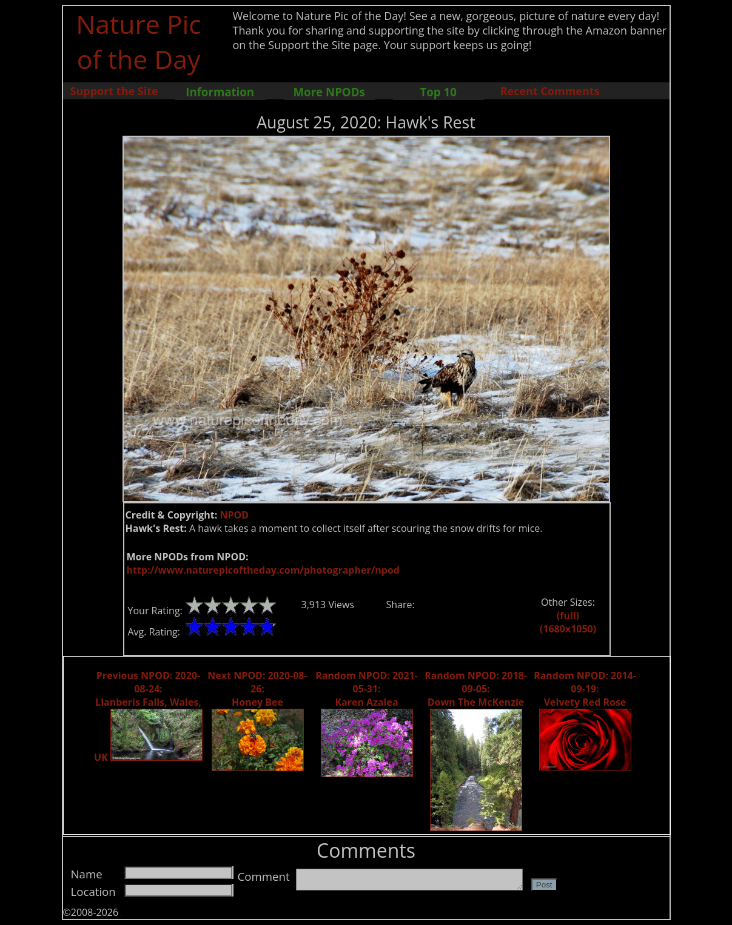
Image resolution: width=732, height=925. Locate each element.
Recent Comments (550, 91)
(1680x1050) (568, 628)
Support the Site (114, 91)
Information (220, 91)
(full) (568, 615)
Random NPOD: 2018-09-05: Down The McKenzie (476, 689)
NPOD (234, 515)
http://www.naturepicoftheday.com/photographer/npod (263, 570)
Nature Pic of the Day (138, 41)
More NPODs (329, 91)
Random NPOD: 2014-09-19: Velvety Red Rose (585, 689)
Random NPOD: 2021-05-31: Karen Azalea (366, 689)
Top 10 (438, 91)
